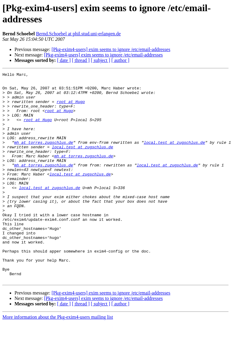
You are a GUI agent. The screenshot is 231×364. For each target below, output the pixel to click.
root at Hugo (70, 108)
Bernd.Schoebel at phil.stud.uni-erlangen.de (78, 33)
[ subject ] (100, 60)
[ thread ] (81, 60)
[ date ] (64, 60)
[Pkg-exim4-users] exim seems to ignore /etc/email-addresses (111, 49)
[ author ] (120, 60)
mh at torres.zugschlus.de (43, 156)
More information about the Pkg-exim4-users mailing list (57, 358)
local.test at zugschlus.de (174, 156)
